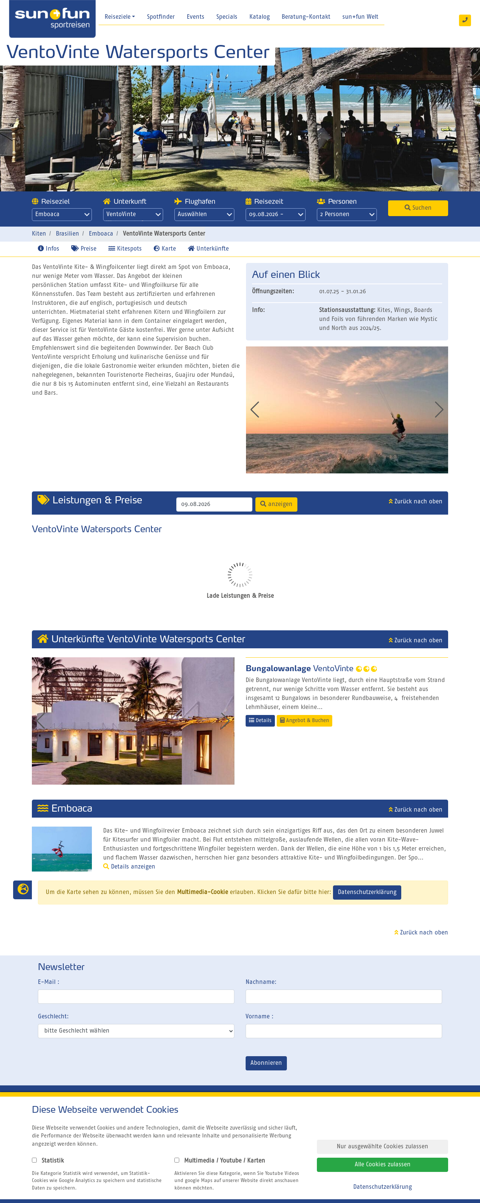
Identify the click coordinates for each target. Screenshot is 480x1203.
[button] (439, 409)
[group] (347, 409)
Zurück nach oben (415, 502)
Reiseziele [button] (117, 17)
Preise (83, 248)
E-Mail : (48, 982)
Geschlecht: (53, 1017)
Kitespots (125, 248)
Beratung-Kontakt (306, 17)
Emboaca (62, 215)
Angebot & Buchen (304, 720)
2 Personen (347, 215)
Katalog (259, 17)
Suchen (418, 207)
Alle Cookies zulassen (383, 1165)
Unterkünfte (208, 248)
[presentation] (95, 1064)
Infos (48, 248)
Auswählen (205, 215)
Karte (165, 248)
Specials (226, 17)
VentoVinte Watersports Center (133, 216)
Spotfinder (161, 17)
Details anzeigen (129, 867)
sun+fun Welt (360, 17)
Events (195, 17)
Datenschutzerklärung (367, 893)
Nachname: (261, 982)
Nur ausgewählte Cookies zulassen (382, 1147)
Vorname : (259, 1017)
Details (260, 720)
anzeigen (276, 504)
